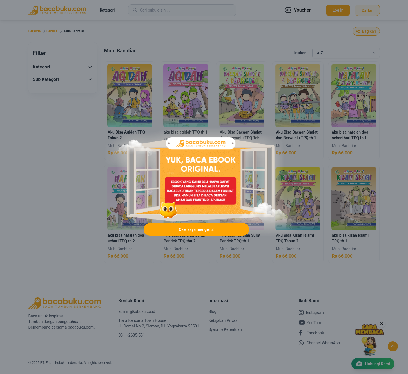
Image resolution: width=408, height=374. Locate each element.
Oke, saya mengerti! (196, 229)
